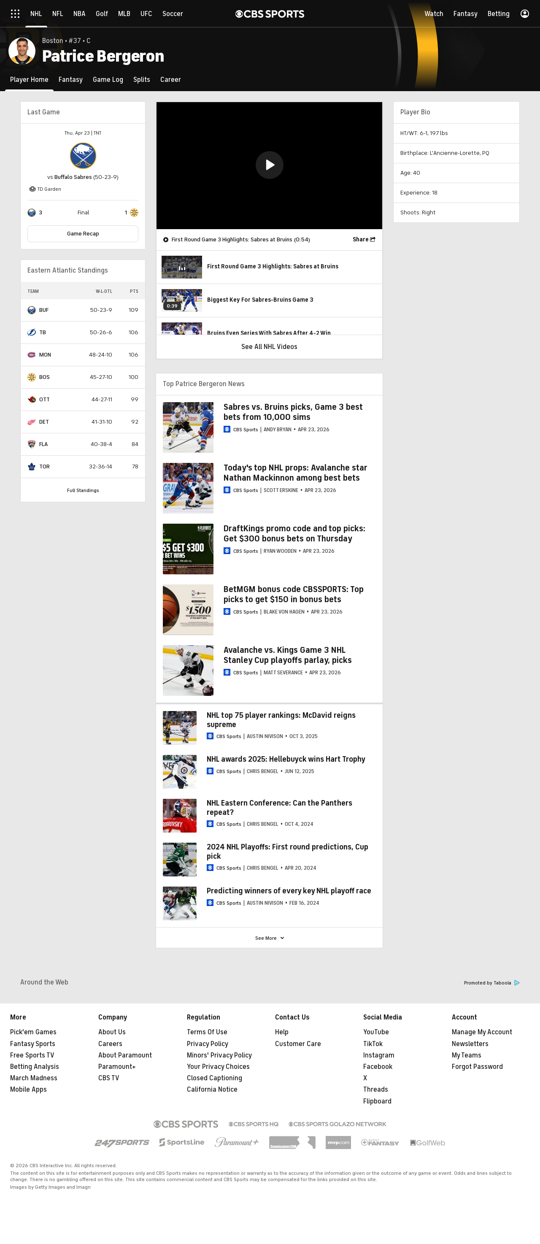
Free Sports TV (32, 1055)
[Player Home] (29, 79)
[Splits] (141, 79)
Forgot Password (477, 1067)
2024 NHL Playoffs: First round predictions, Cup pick (287, 851)
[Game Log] (108, 79)
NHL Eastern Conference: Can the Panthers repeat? (279, 807)
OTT (44, 399)
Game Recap (83, 233)
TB (42, 332)
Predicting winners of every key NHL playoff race (289, 890)
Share (361, 239)
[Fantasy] (71, 79)
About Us (112, 1032)
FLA (43, 444)
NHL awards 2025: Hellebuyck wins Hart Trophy (286, 759)
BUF (44, 310)
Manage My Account (482, 1032)
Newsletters (470, 1044)
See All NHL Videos (269, 347)
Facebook (377, 1067)
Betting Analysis (34, 1067)
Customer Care (298, 1044)
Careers (110, 1044)
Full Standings (83, 490)
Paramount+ (117, 1067)
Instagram (378, 1055)
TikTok (373, 1044)
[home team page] (83, 155)
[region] (269, 165)
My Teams (466, 1055)
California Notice (212, 1089)
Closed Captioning (214, 1078)
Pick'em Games (33, 1032)
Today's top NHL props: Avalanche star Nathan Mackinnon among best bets (295, 473)
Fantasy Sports (32, 1044)
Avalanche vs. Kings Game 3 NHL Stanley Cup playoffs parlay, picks (288, 655)
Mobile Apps (28, 1089)
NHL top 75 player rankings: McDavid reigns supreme (281, 720)
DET (44, 421)
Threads (375, 1089)
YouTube (376, 1032)
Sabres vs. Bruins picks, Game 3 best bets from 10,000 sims (293, 412)
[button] (270, 165)
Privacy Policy (207, 1044)
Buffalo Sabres (73, 177)
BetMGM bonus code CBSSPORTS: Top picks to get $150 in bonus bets (294, 594)
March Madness (33, 1078)
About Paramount (125, 1055)
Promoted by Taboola (492, 983)
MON (45, 354)
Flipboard (377, 1101)
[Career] (170, 79)
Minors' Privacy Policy (219, 1055)
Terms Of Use (207, 1032)
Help (282, 1032)
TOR (44, 466)
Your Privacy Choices (218, 1067)
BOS (44, 377)
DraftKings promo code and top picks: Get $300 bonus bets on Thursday (294, 534)
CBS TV (108, 1078)
